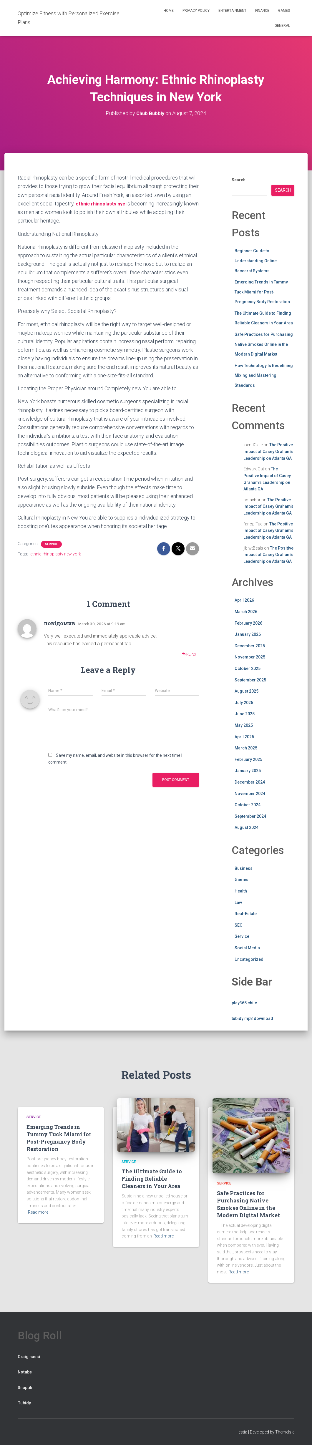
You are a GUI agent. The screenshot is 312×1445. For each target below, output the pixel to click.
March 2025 (246, 748)
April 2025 (244, 736)
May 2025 (244, 725)
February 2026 (248, 623)
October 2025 (247, 668)
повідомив (59, 622)
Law (238, 902)
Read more (38, 1212)
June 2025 (245, 713)
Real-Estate (246, 913)
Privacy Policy (196, 11)
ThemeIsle (284, 1431)
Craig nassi (29, 1356)
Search (238, 179)
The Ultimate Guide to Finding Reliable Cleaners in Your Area (152, 1178)
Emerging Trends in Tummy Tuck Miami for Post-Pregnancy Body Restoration (262, 291)
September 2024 (250, 816)
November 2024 (250, 793)
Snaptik (25, 1387)
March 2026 (246, 611)
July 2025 (244, 702)
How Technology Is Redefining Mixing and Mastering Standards (264, 375)
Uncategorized (249, 959)
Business (244, 868)
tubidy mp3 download (252, 1018)
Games (284, 11)
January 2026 (248, 634)
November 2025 (250, 657)
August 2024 (246, 827)
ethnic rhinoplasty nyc (102, 203)
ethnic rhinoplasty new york (55, 553)
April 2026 (244, 600)
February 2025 (248, 759)
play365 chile (244, 1002)
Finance (262, 11)
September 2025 (250, 679)
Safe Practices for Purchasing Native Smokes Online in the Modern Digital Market (264, 344)
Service (51, 543)
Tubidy (24, 1403)
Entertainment (232, 11)
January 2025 (248, 770)
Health (241, 890)
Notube (25, 1372)
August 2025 (246, 691)
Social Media (247, 947)
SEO (239, 925)
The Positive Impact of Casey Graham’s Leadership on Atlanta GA (268, 451)
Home (169, 11)
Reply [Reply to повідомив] (189, 654)
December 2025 (250, 645)
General (282, 26)
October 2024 (247, 804)
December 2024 (250, 781)
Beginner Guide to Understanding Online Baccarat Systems (256, 260)
